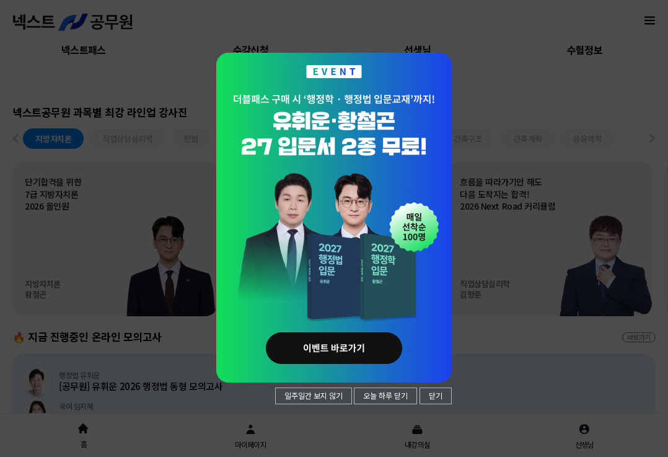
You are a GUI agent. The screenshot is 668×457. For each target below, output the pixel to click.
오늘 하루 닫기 (385, 395)
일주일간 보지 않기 (313, 395)
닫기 (435, 395)
